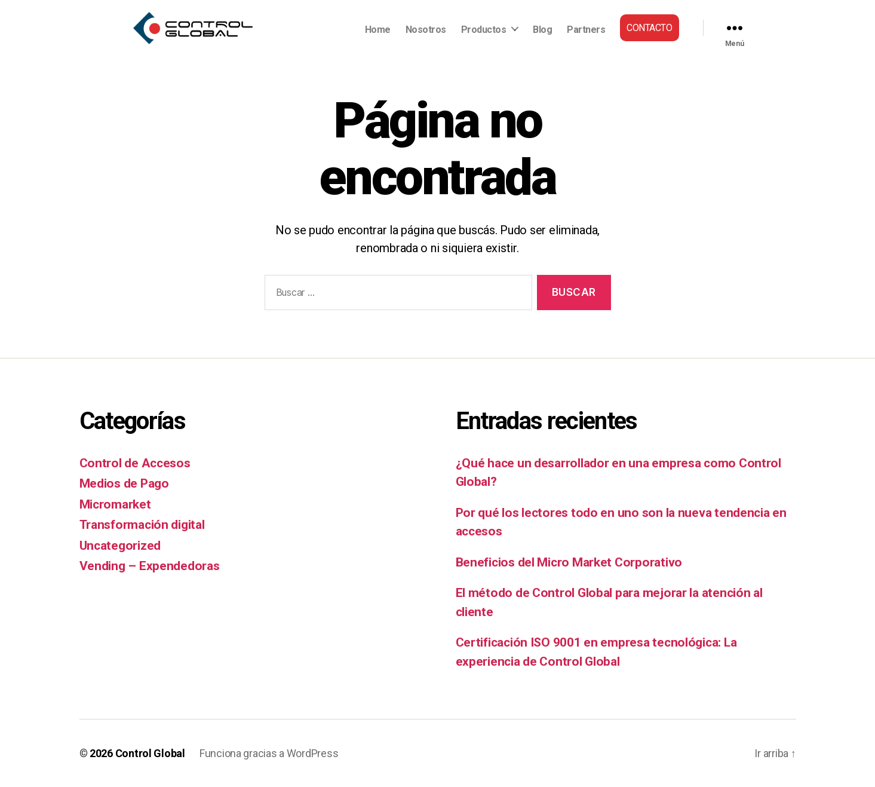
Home (378, 29)
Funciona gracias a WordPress (268, 753)
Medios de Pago (124, 483)
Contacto (649, 27)
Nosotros (426, 29)
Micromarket (115, 504)
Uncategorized (120, 545)
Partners (586, 29)
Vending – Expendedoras (149, 566)
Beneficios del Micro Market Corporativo (569, 562)
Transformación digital (142, 524)
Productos (483, 29)
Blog (542, 29)
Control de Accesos (135, 463)
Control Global (150, 753)
